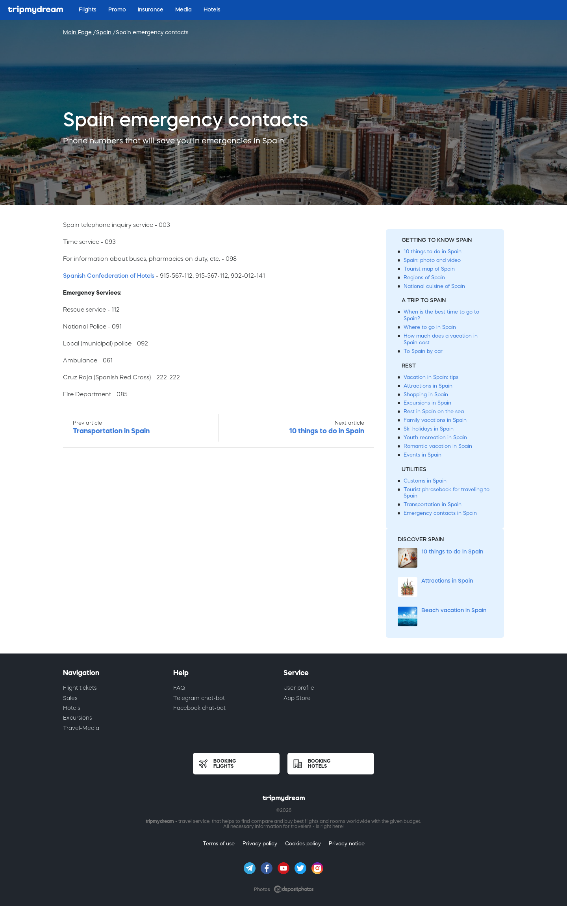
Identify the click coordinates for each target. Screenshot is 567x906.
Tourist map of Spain (429, 268)
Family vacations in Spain (435, 420)
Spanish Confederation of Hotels (108, 275)
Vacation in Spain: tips (431, 377)
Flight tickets (80, 688)
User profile (299, 688)
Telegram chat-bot (199, 698)
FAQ (179, 688)
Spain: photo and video (432, 260)
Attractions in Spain (428, 385)
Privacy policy (260, 843)
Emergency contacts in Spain (440, 513)
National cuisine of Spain (434, 286)
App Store (297, 698)
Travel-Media (81, 728)
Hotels (71, 708)
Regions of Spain (424, 277)
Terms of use (219, 843)
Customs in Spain (425, 480)
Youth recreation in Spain (435, 437)
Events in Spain (422, 454)
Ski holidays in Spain (429, 428)
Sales (70, 698)
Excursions (77, 717)
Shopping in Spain (426, 394)
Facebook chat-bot (199, 708)
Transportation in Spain (432, 504)
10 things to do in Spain (432, 251)
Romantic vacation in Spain (438, 446)
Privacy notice (347, 843)
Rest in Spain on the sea (434, 411)
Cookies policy (303, 843)
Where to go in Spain (430, 327)
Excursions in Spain (427, 402)
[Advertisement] (218, 553)
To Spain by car (423, 351)
